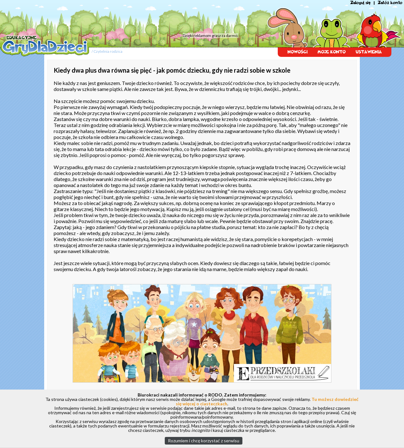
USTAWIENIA (369, 52)
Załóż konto (390, 2)
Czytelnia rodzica (107, 51)
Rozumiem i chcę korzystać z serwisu (203, 440)
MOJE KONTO (332, 52)
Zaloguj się (360, 2)
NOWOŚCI (297, 52)
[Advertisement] (120, 17)
